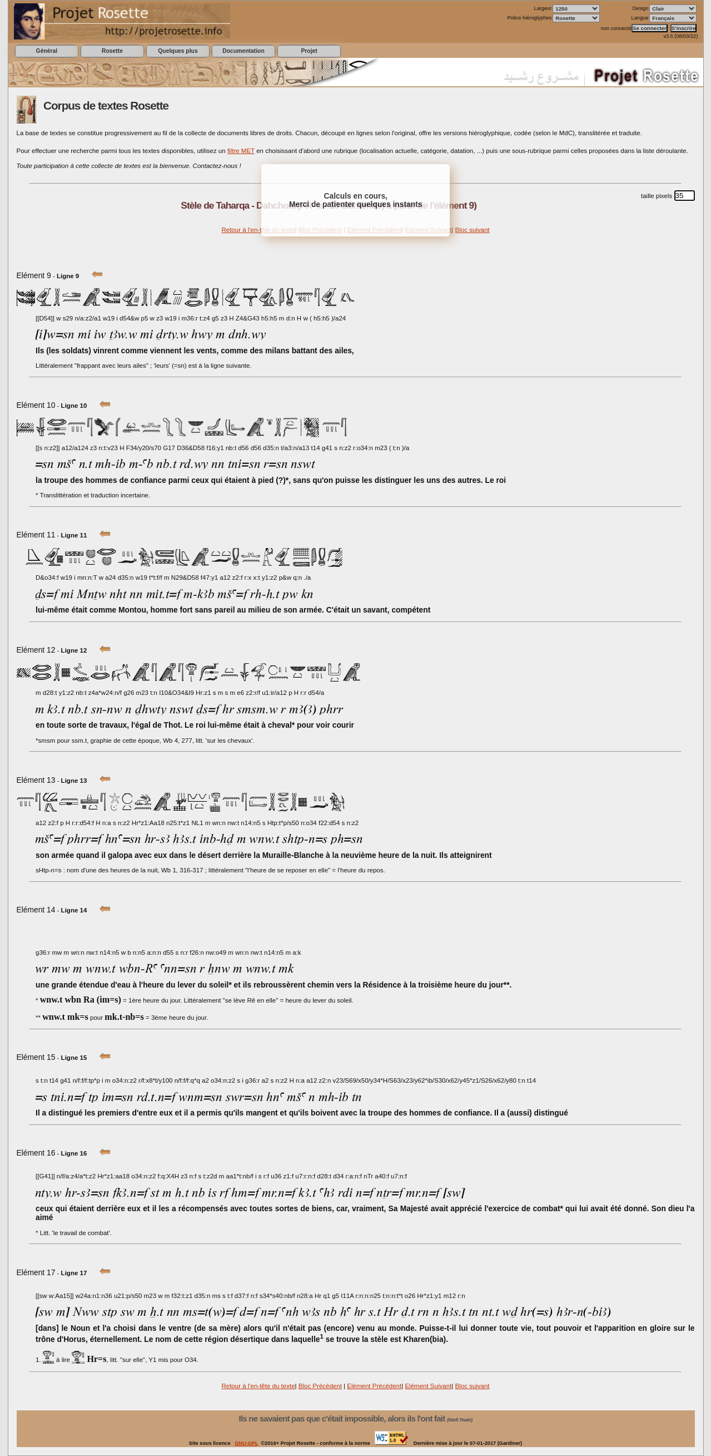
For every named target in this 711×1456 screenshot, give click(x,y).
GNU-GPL (246, 1443)
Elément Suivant (428, 1386)
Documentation (243, 51)
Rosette (112, 51)
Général (47, 51)
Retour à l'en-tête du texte (258, 229)
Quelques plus (177, 51)
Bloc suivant (472, 229)
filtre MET (241, 150)
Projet (309, 51)
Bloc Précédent (320, 1386)
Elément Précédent (374, 1386)
